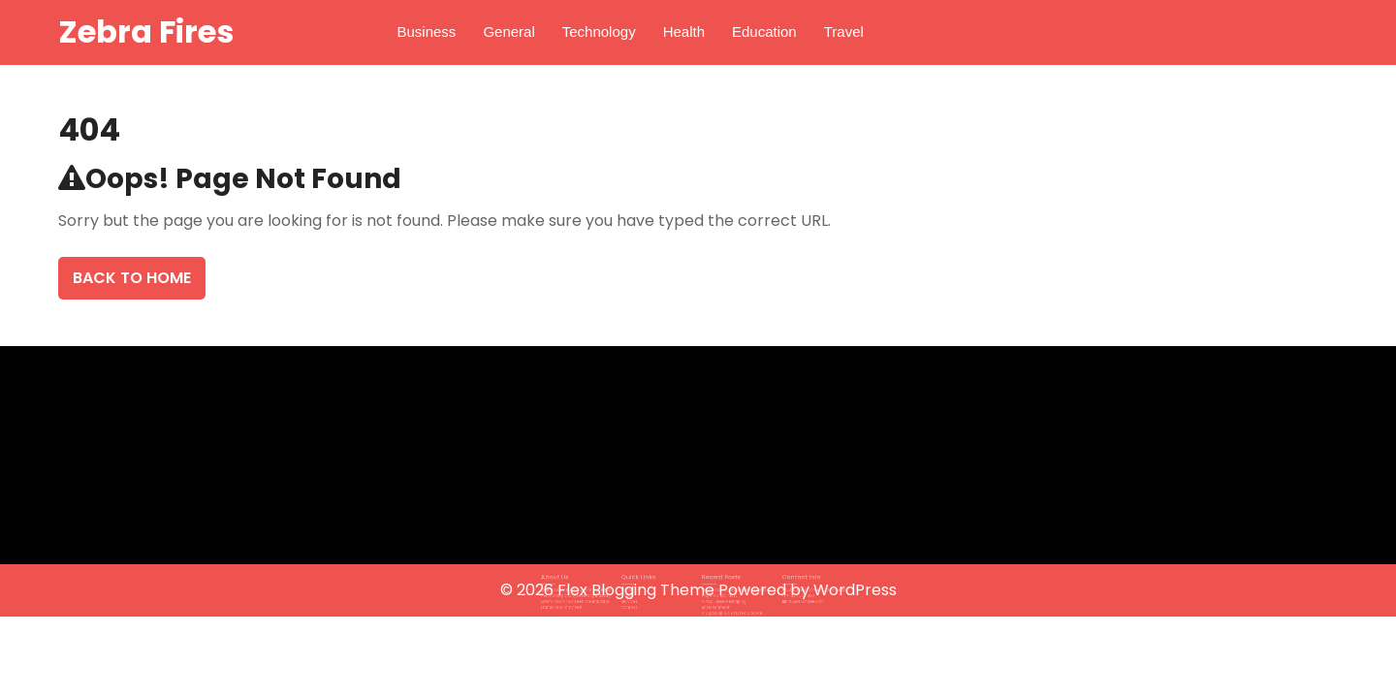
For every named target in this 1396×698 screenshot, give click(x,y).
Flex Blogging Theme (637, 590)
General (508, 31)
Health (684, 31)
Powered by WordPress (807, 590)
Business (427, 31)
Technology (599, 31)
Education (764, 31)
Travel (844, 31)
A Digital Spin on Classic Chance (724, 607)
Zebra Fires (146, 31)
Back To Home (132, 278)
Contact (645, 603)
